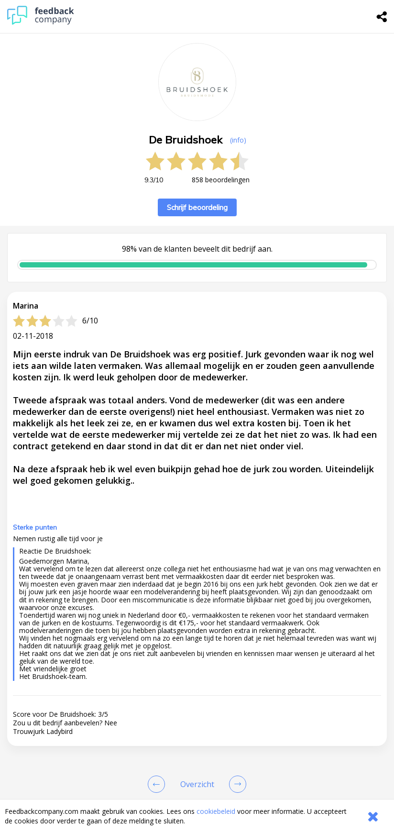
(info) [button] (238, 139)
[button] (197, 737)
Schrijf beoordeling (197, 207)
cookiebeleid (216, 811)
